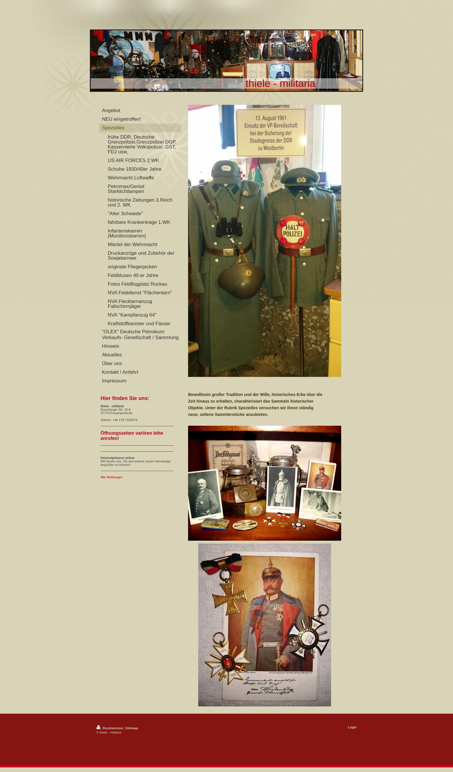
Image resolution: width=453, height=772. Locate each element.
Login (352, 727)
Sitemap (131, 728)
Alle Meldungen (111, 477)
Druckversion (110, 728)
